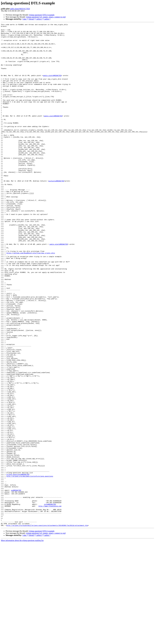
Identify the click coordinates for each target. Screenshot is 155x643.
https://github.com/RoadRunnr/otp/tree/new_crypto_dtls (30, 299)
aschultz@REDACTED (56, 212)
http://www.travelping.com (49, 603)
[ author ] (46, 19)
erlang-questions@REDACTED (17, 565)
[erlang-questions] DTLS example (41, 15)
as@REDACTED (16, 584)
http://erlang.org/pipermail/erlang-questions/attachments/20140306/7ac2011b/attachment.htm (47, 626)
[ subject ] (39, 19)
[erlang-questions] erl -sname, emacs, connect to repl (46, 17)
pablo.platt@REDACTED (20, 9)
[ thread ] (31, 19)
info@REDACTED (50, 601)
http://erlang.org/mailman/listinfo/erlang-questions (29, 567)
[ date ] (24, 19)
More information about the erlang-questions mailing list (22, 641)
